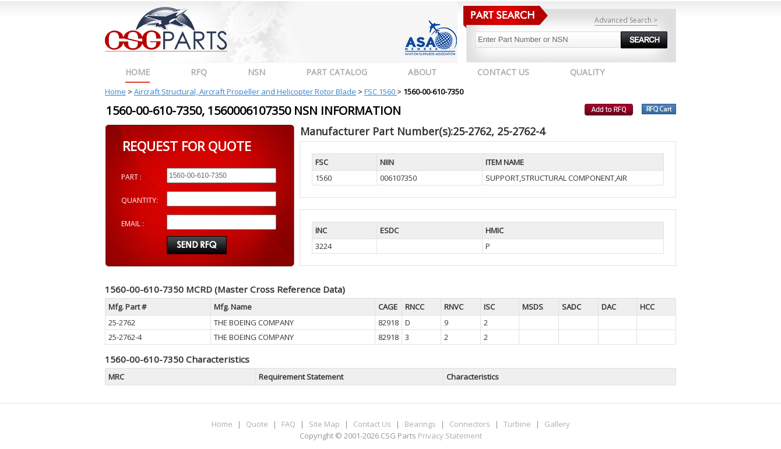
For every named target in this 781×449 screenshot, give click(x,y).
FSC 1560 (380, 91)
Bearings (420, 424)
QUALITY (587, 72)
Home (137, 72)
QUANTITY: (139, 200)
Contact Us (372, 424)
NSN (256, 72)
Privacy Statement (449, 435)
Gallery (557, 424)
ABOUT (422, 72)
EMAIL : (132, 224)
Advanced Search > (625, 20)
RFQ (199, 72)
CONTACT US (503, 72)
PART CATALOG (336, 72)
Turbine (517, 424)
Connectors (469, 424)
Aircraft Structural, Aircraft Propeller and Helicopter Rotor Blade (245, 91)
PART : (131, 177)
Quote (257, 424)
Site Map (324, 424)
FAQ (288, 424)
